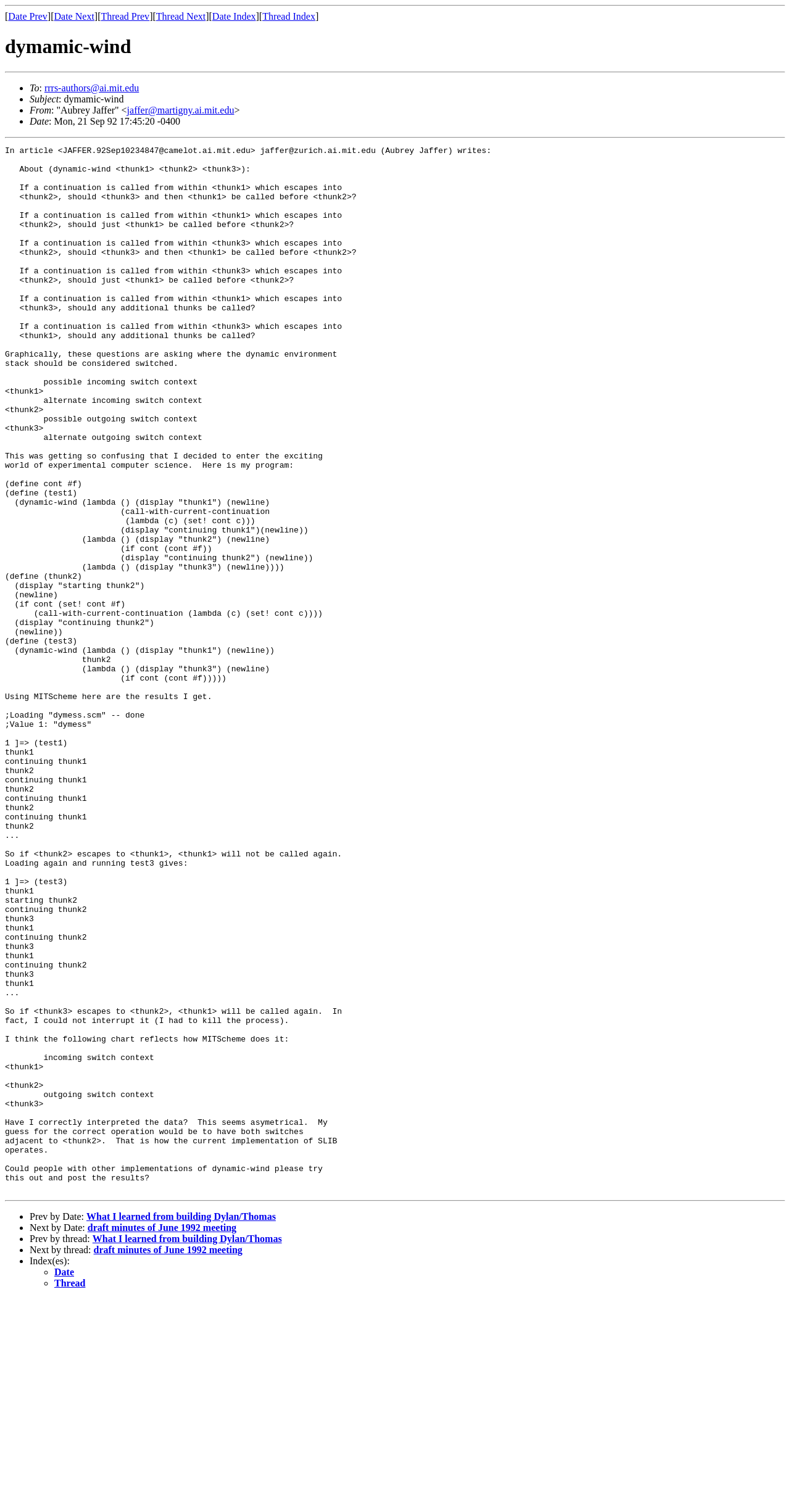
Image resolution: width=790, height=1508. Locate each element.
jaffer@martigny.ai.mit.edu (181, 110)
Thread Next (181, 16)
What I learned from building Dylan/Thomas (181, 1425)
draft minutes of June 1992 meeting (162, 1436)
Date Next (74, 16)
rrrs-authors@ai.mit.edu (91, 88)
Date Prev (28, 16)
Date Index (234, 16)
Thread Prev (125, 16)
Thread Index (288, 16)
